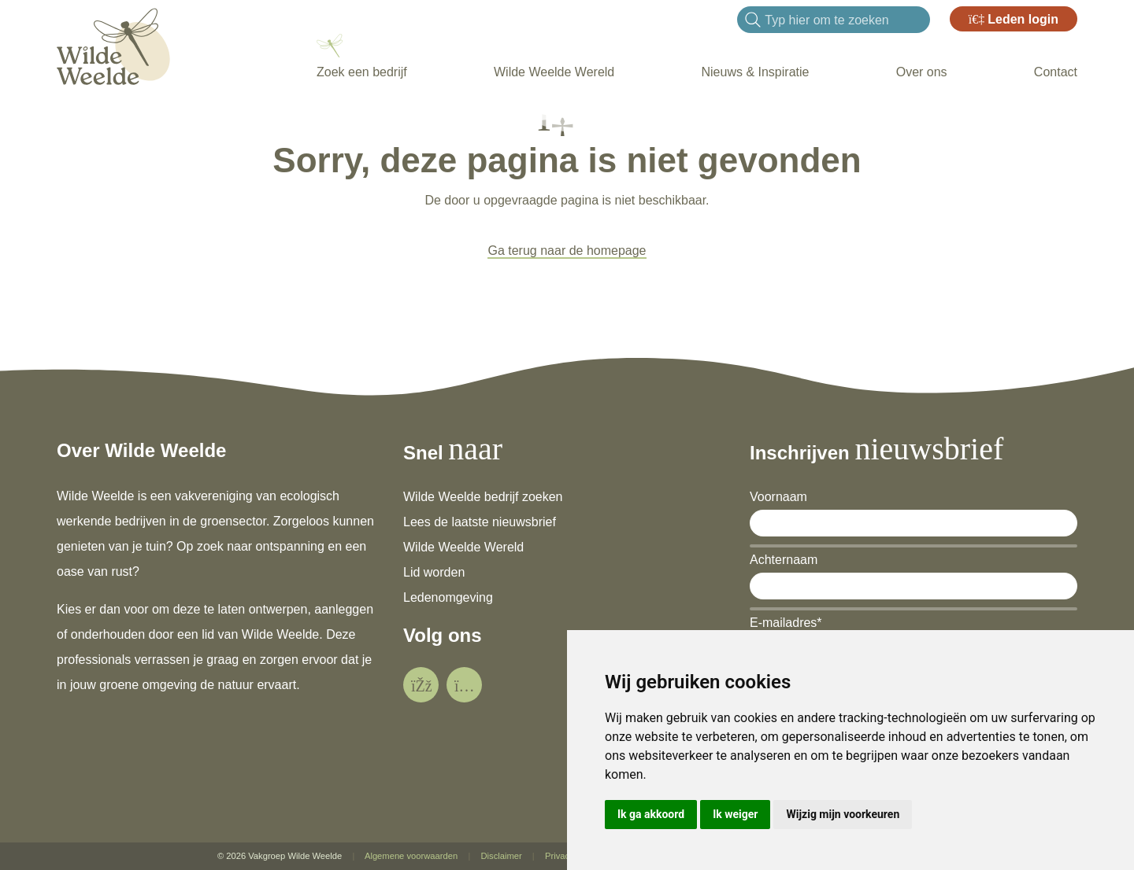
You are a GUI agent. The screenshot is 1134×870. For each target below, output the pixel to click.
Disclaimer (500, 856)
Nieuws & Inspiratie (755, 72)
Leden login (1013, 19)
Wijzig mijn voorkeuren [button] (842, 814)
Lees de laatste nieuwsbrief (479, 522)
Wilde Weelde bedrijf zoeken (482, 496)
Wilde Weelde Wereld (554, 72)
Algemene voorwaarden (411, 856)
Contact (1055, 72)
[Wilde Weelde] (113, 44)
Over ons (921, 72)
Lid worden (434, 572)
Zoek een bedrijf (362, 72)
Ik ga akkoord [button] (650, 814)
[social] (421, 684)
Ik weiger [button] (735, 814)
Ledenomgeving (448, 597)
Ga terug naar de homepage (566, 250)
